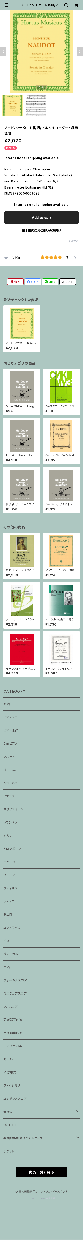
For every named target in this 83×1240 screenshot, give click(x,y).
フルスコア (10, 1006)
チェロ (7, 914)
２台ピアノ (10, 743)
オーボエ (9, 770)
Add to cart (41, 217)
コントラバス (12, 927)
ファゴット (10, 796)
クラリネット (11, 783)
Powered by (41, 1198)
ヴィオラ (9, 901)
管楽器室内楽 (13, 1033)
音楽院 (8, 1112)
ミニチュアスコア (15, 993)
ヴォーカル (10, 954)
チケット (8, 1151)
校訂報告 (9, 1072)
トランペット (11, 822)
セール (8, 1059)
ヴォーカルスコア (15, 980)
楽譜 (6, 704)
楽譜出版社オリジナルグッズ (23, 1138)
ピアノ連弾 (10, 730)
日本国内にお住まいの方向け (41, 230)
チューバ (9, 862)
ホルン (7, 835)
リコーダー (10, 875)
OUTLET (10, 1125)
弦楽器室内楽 (13, 1020)
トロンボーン (12, 848)
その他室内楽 (12, 1046)
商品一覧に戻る (41, 1172)
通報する (73, 241)
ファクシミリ (11, 1085)
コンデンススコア (15, 1098)
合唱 (6, 967)
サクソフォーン (13, 809)
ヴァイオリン (11, 888)
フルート (9, 756)
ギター (7, 941)
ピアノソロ (10, 717)
